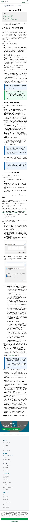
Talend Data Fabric (6, 460)
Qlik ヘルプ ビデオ (6, 442)
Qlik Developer (6, 443)
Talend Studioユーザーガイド (9, 5)
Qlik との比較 (5, 484)
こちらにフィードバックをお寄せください (11, 429)
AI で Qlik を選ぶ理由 (7, 482)
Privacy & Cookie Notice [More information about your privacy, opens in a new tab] (20, 516)
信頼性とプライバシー (7, 479)
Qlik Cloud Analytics (7, 465)
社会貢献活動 (5, 497)
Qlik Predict (5, 468)
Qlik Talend (5, 457)
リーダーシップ (6, 496)
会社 (4, 494)
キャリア (4, 504)
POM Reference (11, 355)
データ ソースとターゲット (8, 487)
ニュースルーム (6, 505)
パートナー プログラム (7, 502)
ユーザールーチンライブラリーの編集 (10, 19)
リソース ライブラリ (7, 450)
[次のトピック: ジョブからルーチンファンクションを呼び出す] (21, 434)
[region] (14, 516)
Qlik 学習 (4, 447)
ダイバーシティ (6, 499)
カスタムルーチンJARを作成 (8, 15)
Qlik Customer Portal (7, 448)
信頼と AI (4, 480)
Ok (14, 519)
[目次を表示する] (2, 5)
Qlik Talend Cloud (6, 459)
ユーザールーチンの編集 (7, 18)
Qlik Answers (5, 467)
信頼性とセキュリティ (7, 477)
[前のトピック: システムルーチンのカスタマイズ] (7, 434)
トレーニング (5, 445)
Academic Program (7, 501)
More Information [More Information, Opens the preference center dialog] (14, 521)
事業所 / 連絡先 (6, 507)
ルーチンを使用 (18, 5)
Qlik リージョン (6, 489)
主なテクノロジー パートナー (8, 485)
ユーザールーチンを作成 (7, 16)
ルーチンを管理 (6, 6)
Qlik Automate (6, 470)
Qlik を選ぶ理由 (6, 476)
